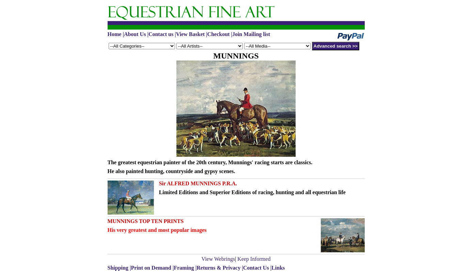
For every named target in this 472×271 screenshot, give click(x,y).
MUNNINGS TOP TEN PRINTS (146, 221)
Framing (184, 268)
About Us (135, 34)
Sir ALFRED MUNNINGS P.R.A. (198, 183)
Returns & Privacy (218, 268)
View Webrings (218, 259)
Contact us (160, 34)
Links (278, 268)
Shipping (119, 268)
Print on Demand (151, 268)
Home (115, 34)
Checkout (218, 34)
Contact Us (256, 268)
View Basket (190, 34)
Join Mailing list (251, 34)
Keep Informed (253, 259)
